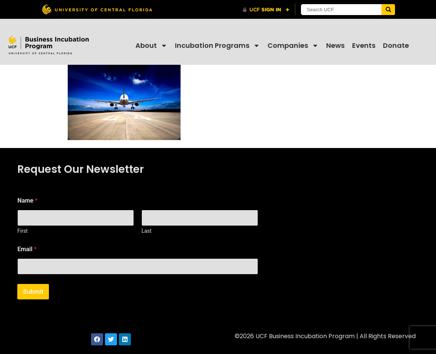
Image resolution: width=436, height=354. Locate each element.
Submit (33, 291)
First (22, 231)
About (151, 45)
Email (26, 249)
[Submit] (388, 9)
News (335, 45)
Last (146, 231)
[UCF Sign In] (266, 9)
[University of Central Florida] (97, 9)
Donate (396, 45)
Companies (293, 45)
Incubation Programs (217, 45)
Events (363, 45)
